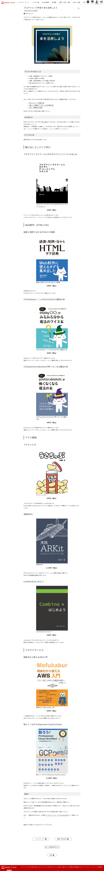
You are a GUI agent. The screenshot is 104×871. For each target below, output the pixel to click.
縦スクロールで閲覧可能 (36, 103)
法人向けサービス (52, 867)
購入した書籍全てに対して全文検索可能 (41, 105)
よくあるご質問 (29, 867)
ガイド (23, 867)
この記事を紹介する (52, 847)
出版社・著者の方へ (63, 867)
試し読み (44, 122)
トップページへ (41, 839)
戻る (52, 855)
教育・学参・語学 (64, 2)
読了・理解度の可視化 (36, 107)
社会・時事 (76, 2)
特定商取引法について (79, 867)
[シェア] (78, 8)
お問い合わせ (37, 867)
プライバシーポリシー (91, 867)
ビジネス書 (35, 2)
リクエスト (44, 867)
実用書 (53, 2)
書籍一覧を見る (63, 839)
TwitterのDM (64, 815)
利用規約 (71, 867)
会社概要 (100, 867)
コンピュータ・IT (23, 2)
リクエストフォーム (52, 815)
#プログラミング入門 (30, 11)
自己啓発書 (45, 2)
